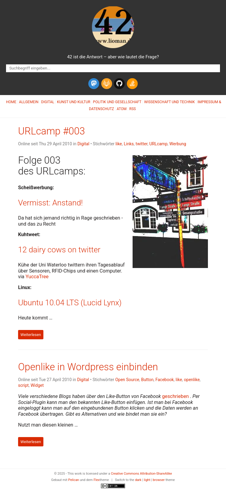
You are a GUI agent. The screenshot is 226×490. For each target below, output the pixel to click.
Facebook (164, 379)
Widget (37, 385)
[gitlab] (106, 83)
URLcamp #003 (51, 131)
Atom (122, 109)
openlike (191, 379)
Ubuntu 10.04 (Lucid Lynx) (70, 302)
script (23, 385)
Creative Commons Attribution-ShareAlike (141, 474)
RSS (132, 109)
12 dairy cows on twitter (59, 249)
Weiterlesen (30, 334)
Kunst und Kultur (73, 102)
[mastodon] (93, 83)
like (118, 143)
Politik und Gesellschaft (117, 102)
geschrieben (175, 396)
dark (138, 480)
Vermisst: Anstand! (50, 202)
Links (129, 143)
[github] (119, 83)
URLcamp (158, 143)
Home (11, 102)
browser (159, 480)
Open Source (127, 379)
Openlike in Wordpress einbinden (88, 367)
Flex (96, 480)
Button (147, 379)
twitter (141, 143)
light (147, 480)
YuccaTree (37, 276)
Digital (47, 102)
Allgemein (29, 102)
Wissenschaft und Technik (169, 102)
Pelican (73, 480)
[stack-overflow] (132, 83)
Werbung (177, 143)
